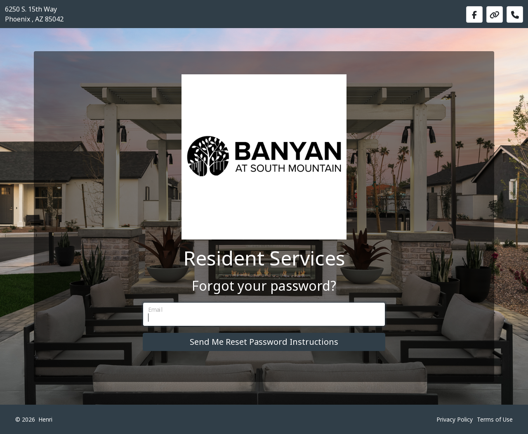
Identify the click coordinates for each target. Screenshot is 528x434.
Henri (45, 419)
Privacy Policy (454, 419)
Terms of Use (495, 419)
